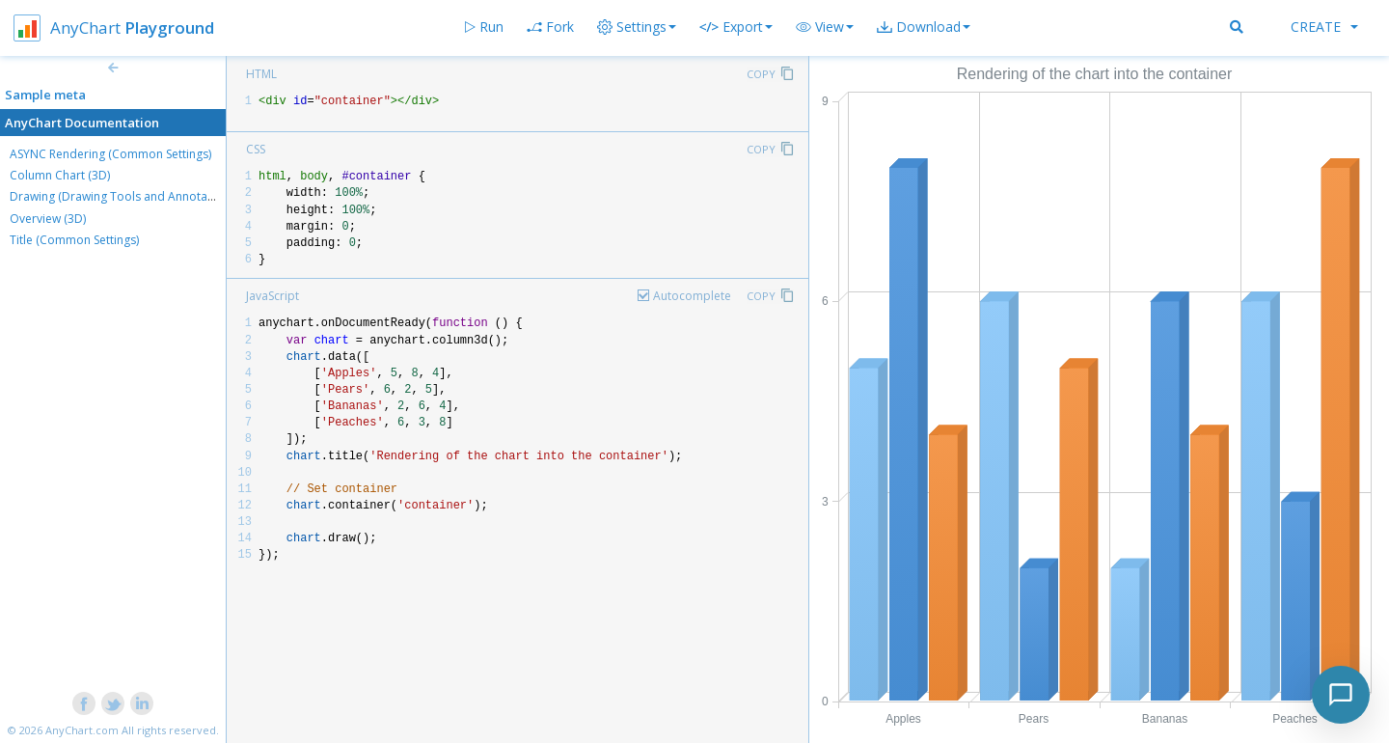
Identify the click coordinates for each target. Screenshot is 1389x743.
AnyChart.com (82, 730)
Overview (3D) (48, 218)
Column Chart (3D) (60, 175)
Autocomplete (692, 296)
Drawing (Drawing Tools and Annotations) (123, 196)
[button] (824, 27)
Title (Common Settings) (74, 240)
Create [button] (1324, 26)
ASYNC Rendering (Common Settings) (110, 154)
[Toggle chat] (1341, 695)
